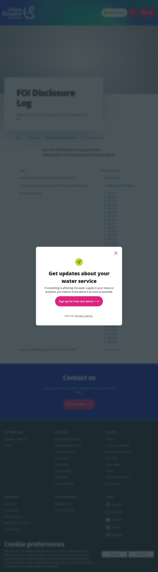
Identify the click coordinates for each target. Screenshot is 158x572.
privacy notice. (84, 315)
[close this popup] (116, 253)
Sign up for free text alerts (79, 301)
